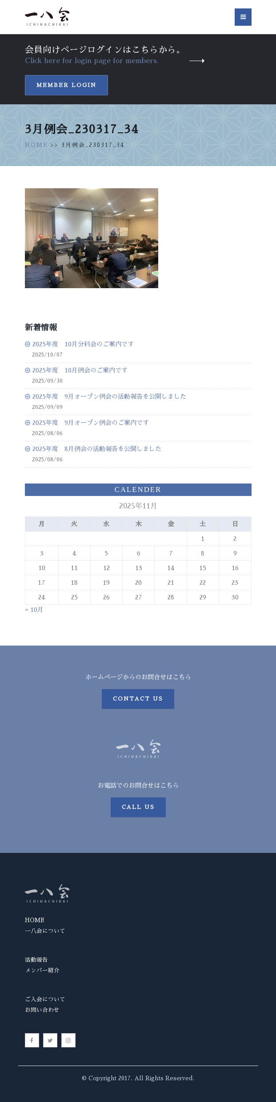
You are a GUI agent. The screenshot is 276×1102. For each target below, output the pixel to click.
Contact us (138, 699)
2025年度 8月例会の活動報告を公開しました (96, 449)
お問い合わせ (42, 1010)
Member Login (66, 85)
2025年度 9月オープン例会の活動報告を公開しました (109, 396)
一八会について (45, 931)
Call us (138, 807)
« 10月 (34, 609)
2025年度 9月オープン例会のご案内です (90, 423)
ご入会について (45, 999)
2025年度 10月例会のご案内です (80, 370)
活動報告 (36, 960)
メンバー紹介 (42, 970)
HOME (36, 145)
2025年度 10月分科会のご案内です (83, 344)
